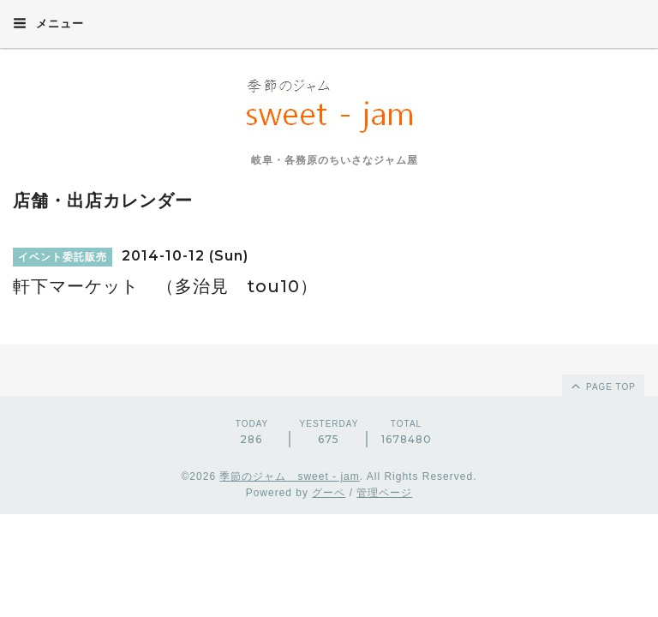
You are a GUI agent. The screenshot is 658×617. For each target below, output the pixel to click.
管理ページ (384, 493)
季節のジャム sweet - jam (289, 476)
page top (602, 385)
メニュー (48, 23)
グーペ (328, 493)
